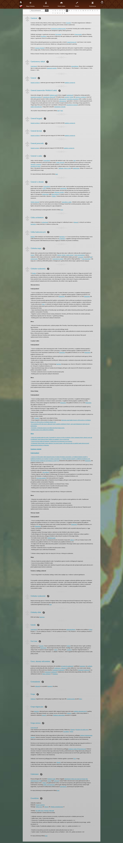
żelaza (90, 629)
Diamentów (62, 296)
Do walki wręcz (40, 810)
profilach (89, 666)
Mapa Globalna (30, 4)
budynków (33, 224)
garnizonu (49, 68)
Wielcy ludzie (61, 4)
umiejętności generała (59, 106)
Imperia (59, 255)
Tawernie (41, 646)
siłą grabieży (46, 472)
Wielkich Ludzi (53, 95)
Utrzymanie (58, 34)
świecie (32, 255)
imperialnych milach (58, 259)
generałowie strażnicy (36, 97)
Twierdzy (68, 22)
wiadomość (61, 670)
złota (43, 304)
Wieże (71, 731)
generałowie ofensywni (49, 97)
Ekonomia (46, 4)
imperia (69, 713)
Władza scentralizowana (57, 806)
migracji (44, 715)
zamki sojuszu (69, 255)
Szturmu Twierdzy (39, 48)
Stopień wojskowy (35, 82)
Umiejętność (34, 66)
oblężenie (61, 168)
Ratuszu (76, 222)
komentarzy (83, 666)
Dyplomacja (92, 4)
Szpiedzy (37, 418)
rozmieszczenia (71, 699)
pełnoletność (70, 95)
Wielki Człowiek (35, 202)
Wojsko (77, 4)
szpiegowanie (34, 259)
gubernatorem (62, 99)
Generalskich (46, 160)
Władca (44, 782)
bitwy (80, 699)
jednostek (37, 686)
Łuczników (66, 731)
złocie (55, 649)
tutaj (58, 110)
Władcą (54, 196)
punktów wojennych (70, 82)
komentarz (55, 670)
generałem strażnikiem (73, 99)
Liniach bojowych (71, 42)
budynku (59, 364)
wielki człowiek (60, 162)
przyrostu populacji (41, 478)
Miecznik (51, 810)
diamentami (43, 647)
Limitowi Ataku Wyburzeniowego (77, 749)
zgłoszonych (64, 668)
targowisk (56, 780)
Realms (34, 273)
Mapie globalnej (46, 674)
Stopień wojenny (35, 148)
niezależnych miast (35, 166)
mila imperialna (86, 259)
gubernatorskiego (70, 629)
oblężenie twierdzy (59, 192)
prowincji (66, 97)
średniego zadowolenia (59, 715)
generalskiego (74, 66)
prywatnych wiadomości (67, 666)
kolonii (71, 97)
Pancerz (46, 806)
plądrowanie (76, 168)
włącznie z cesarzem (36, 164)
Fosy (74, 758)
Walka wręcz (39, 806)
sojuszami (80, 257)
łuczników (43, 36)
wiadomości (57, 668)
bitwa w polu (67, 168)
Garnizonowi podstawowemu (58, 28)
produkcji (69, 649)
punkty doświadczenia (36, 106)
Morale (58, 762)
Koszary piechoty (40, 805)
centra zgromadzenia (79, 255)
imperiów (36, 711)
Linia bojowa (34, 727)
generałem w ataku (66, 202)
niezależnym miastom (72, 104)
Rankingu (55, 674)
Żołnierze (33, 699)
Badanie (33, 236)
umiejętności (63, 188)
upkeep (72, 540)
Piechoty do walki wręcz (82, 729)
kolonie (64, 255)
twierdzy (54, 68)
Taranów (73, 729)
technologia (45, 222)
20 (102, 2)
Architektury (62, 238)
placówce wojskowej (81, 97)
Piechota (46, 810)
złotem (68, 646)
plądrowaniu (45, 194)
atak (74, 160)
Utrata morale (78, 34)
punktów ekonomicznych (80, 711)
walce (44, 188)
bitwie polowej (55, 194)
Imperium (41, 617)
